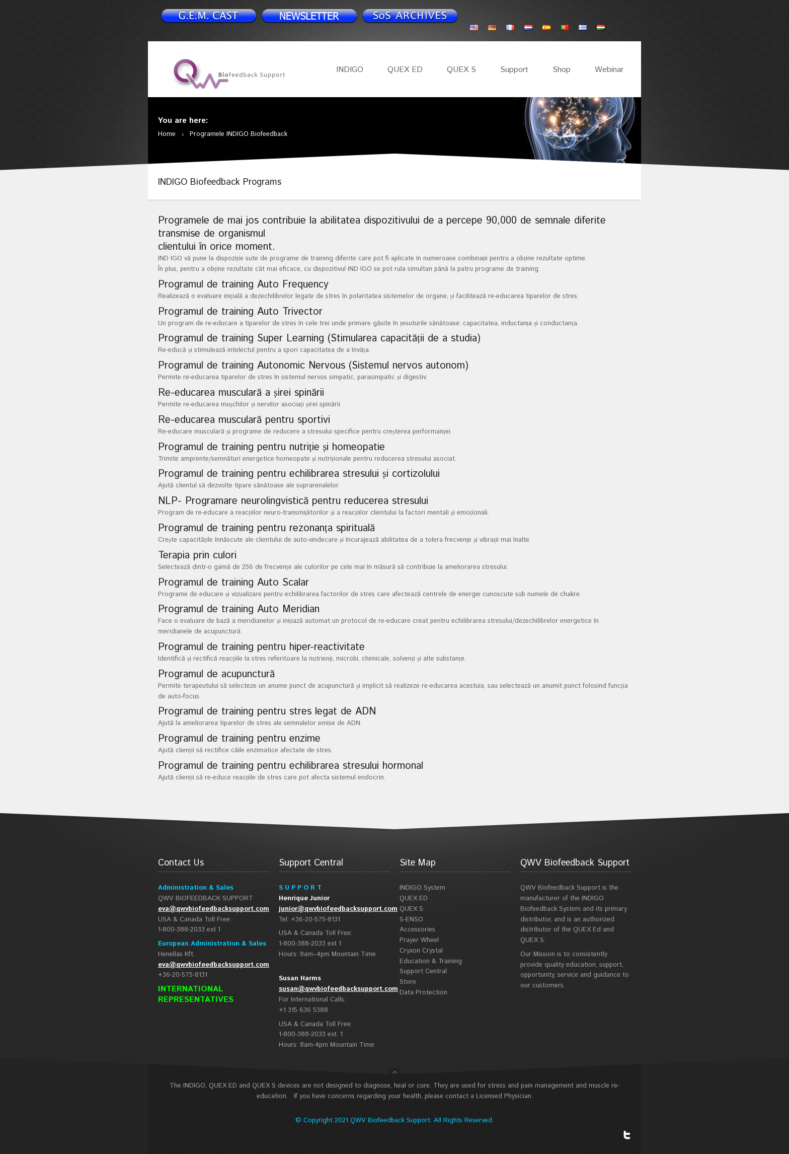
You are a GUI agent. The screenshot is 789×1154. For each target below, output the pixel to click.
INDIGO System (422, 888)
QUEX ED (405, 70)
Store (408, 982)
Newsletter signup (208, 15)
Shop (562, 70)
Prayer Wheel (419, 940)
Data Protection (423, 992)
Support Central (423, 971)
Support (514, 70)
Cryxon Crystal (421, 951)
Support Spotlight (409, 15)
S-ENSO (411, 919)
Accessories (417, 929)
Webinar (609, 70)
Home (167, 134)
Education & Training (431, 961)
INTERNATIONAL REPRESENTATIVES (195, 994)
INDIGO (349, 70)
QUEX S (461, 70)
